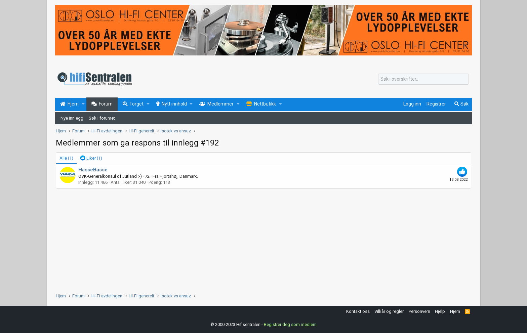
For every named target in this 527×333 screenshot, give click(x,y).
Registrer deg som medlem (290, 324)
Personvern (419, 311)
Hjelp (440, 311)
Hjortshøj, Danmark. (179, 176)
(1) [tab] (66, 158)
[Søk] (423, 79)
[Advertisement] (257, 239)
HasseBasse (93, 170)
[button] (83, 104)
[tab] (91, 158)
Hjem (455, 311)
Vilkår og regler (389, 311)
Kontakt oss (358, 311)
